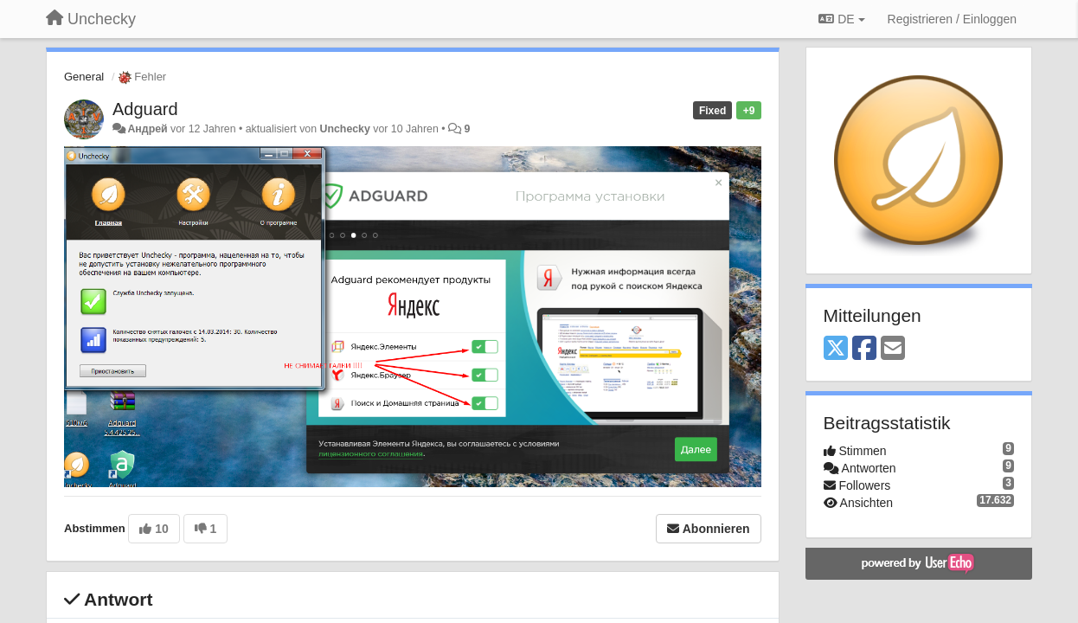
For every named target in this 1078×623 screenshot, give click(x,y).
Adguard (145, 109)
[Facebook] (864, 349)
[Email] (893, 349)
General (84, 76)
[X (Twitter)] (836, 349)
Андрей (147, 129)
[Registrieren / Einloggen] (952, 19)
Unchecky (345, 129)
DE (841, 19)
